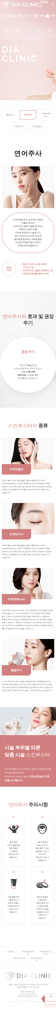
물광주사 (10, 115)
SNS (31, 15)
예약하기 (51, 23)
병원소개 (6, 23)
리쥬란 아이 (19, 126)
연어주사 (28, 115)
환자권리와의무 (19, 958)
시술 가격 (18, 23)
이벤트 (41, 23)
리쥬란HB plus (45, 114)
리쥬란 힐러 (37, 126)
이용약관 (10, 952)
